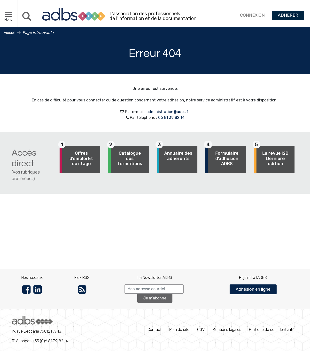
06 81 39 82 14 (171, 117)
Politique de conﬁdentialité (271, 329)
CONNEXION (252, 15)
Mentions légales (226, 329)
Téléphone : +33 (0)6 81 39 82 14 (40, 329)
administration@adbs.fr (168, 111)
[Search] (154, 289)
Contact (154, 329)
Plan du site (179, 329)
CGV (201, 329)
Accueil (9, 33)
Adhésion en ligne (253, 289)
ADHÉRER (288, 15)
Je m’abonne (154, 298)
